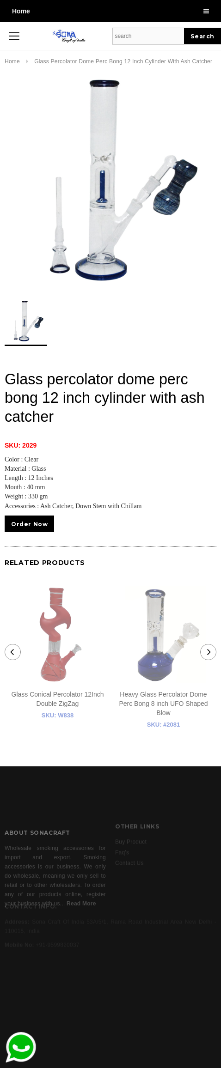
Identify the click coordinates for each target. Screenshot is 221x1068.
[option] (110, 180)
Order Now (29, 524)
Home (21, 11)
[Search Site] (148, 36)
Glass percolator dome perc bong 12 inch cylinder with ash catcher (123, 61)
